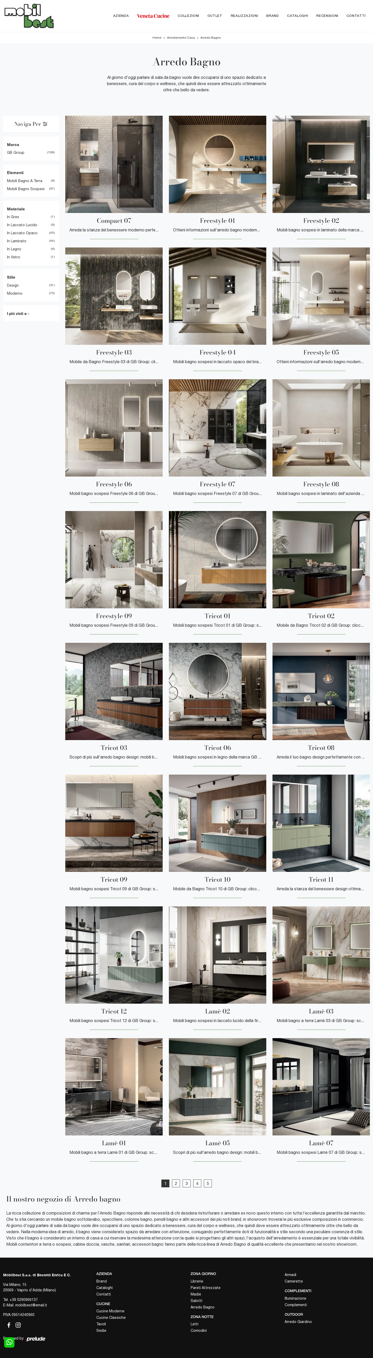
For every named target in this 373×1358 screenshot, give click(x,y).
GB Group (15, 153)
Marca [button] (13, 144)
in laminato (16, 241)
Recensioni (327, 16)
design (13, 285)
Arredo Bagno (210, 37)
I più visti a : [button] (18, 313)
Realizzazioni (244, 16)
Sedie (101, 1331)
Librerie (197, 1281)
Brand (272, 16)
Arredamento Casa (181, 37)
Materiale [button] (16, 208)
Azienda (121, 16)
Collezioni (188, 16)
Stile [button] (11, 277)
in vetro (13, 257)
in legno (14, 249)
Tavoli (101, 1324)
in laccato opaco (22, 233)
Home (157, 37)
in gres (13, 217)
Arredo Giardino (298, 1322)
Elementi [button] (15, 172)
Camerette (294, 1281)
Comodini (199, 1331)
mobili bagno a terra (24, 181)
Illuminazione (295, 1298)
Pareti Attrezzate (205, 1288)
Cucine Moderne (110, 1311)
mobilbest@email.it (31, 1305)
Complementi (296, 1305)
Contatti (356, 16)
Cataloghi (297, 16)
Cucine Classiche (111, 1318)
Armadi (290, 1275)
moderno (15, 293)
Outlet (215, 16)
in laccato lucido (22, 225)
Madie (196, 1294)
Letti (194, 1324)
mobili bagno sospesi (26, 189)
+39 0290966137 (24, 1300)
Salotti (196, 1301)
